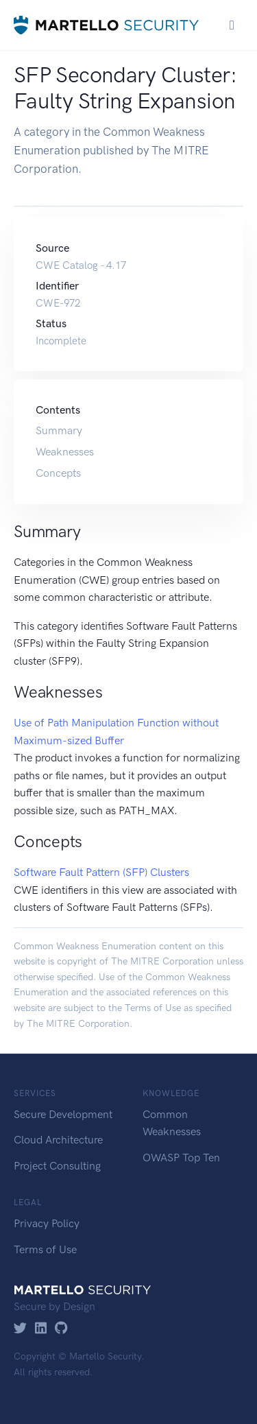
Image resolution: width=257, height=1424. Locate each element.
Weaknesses (65, 451)
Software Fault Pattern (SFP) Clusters (101, 872)
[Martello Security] (106, 25)
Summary (59, 430)
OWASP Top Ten (181, 1157)
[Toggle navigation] (232, 25)
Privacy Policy (46, 1223)
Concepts (58, 472)
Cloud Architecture (58, 1139)
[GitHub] (61, 1329)
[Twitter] (20, 1329)
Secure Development (63, 1114)
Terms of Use (153, 1008)
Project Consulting (57, 1165)
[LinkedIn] (41, 1329)
